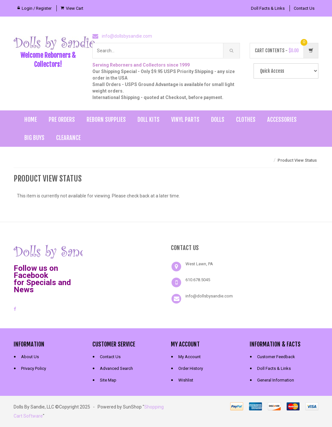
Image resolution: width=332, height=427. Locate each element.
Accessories (282, 119)
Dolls (217, 119)
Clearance (68, 137)
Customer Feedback (276, 356)
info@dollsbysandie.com (127, 36)
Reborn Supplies (106, 119)
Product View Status (297, 160)
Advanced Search (116, 368)
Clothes (245, 119)
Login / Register (37, 8)
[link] (127, 251)
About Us (30, 356)
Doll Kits (148, 119)
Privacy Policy (33, 368)
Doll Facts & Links (268, 8)
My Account (189, 356)
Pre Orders (62, 119)
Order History (190, 368)
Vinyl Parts (185, 119)
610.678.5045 (197, 279)
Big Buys (34, 137)
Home (30, 119)
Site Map (108, 380)
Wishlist (185, 380)
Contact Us (304, 8)
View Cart (74, 8)
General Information (275, 380)
